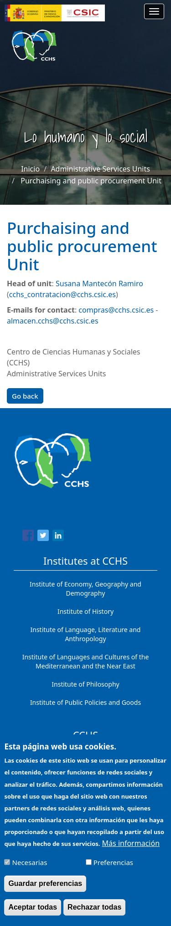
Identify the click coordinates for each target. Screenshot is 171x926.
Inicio (30, 169)
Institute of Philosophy (85, 684)
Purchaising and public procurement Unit (91, 181)
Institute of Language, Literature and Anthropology (86, 634)
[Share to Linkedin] (58, 537)
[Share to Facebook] (28, 537)
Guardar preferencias (45, 891)
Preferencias (113, 869)
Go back (25, 395)
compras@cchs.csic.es (116, 310)
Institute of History (85, 611)
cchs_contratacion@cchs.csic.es (62, 294)
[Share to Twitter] (43, 537)
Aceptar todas (32, 914)
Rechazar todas (94, 914)
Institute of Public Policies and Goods (85, 702)
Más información (131, 850)
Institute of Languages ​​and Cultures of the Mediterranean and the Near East (85, 661)
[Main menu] (154, 11)
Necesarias (29, 869)
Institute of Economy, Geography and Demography (85, 588)
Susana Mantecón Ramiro (99, 283)
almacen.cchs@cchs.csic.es (52, 321)
